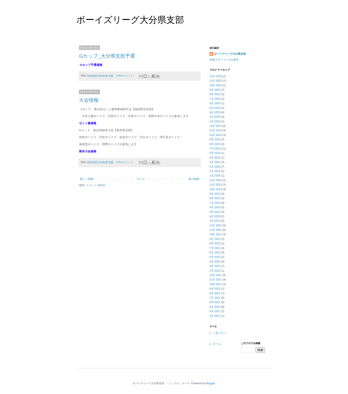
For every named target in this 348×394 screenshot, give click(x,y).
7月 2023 (215, 202)
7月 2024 (215, 148)
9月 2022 (215, 239)
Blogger (210, 383)
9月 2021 (215, 288)
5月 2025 (215, 108)
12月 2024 (216, 125)
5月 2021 (215, 306)
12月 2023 (216, 180)
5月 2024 (215, 157)
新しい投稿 (86, 178)
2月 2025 (215, 121)
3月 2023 (215, 220)
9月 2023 (215, 193)
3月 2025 (215, 116)
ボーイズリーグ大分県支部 (130, 20)
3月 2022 (215, 266)
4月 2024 (215, 162)
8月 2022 (215, 243)
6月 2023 (215, 207)
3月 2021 (215, 316)
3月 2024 (215, 166)
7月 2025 (215, 98)
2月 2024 (215, 171)
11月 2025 (216, 80)
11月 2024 (216, 130)
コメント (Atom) (95, 185)
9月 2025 (215, 89)
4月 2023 (215, 216)
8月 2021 (215, 293)
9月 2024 (215, 139)
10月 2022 (216, 234)
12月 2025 (216, 76)
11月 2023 (216, 184)
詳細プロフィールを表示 (224, 59)
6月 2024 (215, 153)
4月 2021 (215, 311)
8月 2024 (215, 144)
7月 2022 (215, 248)
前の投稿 (193, 178)
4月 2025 (215, 112)
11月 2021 (216, 279)
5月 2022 (215, 257)
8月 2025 (215, 94)
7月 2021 (215, 297)
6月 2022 (215, 252)
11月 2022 (216, 229)
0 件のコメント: (125, 75)
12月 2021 (216, 275)
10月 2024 (216, 135)
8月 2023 (215, 198)
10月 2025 (216, 85)
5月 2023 (215, 212)
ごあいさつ (219, 332)
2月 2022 (215, 270)
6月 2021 (215, 302)
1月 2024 (215, 175)
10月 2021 (216, 284)
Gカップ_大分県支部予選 (107, 56)
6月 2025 (215, 103)
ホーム (141, 178)
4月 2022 (215, 261)
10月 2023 (216, 189)
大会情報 (89, 100)
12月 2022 (216, 225)
